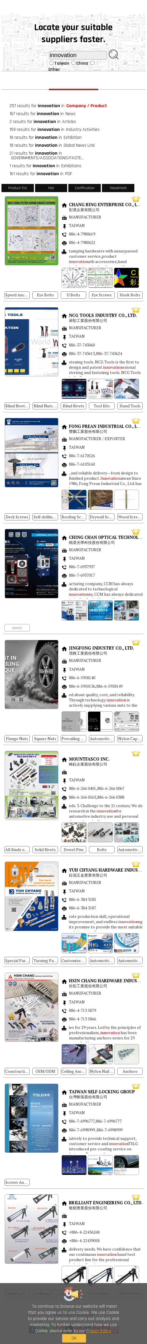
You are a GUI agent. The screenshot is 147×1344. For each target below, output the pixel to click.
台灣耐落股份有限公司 (88, 1096)
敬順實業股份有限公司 (88, 1207)
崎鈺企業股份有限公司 (88, 764)
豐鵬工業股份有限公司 (88, 431)
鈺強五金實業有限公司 (88, 875)
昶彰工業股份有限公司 (88, 320)
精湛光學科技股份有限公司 (92, 542)
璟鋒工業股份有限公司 (88, 653)
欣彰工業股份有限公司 (88, 985)
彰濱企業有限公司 (84, 209)
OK (74, 1338)
